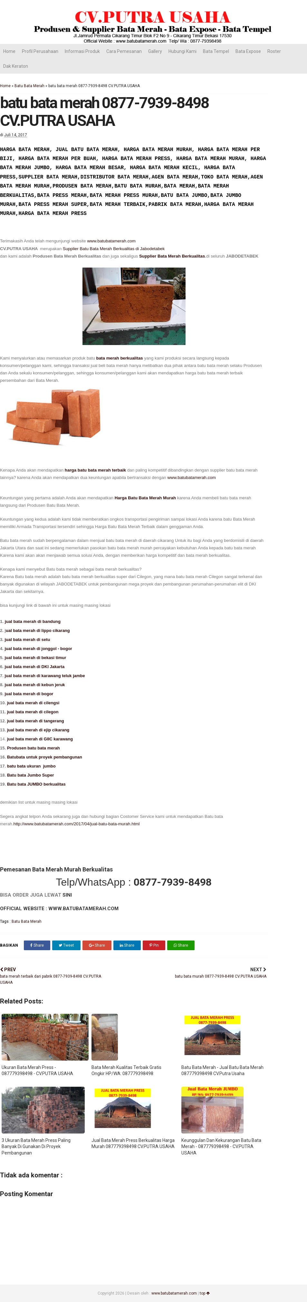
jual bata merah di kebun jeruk (35, 684)
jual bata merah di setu (28, 639)
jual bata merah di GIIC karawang (40, 739)
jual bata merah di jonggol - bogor (39, 648)
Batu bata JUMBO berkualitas (36, 784)
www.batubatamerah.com (111, 241)
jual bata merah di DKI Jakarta (35, 666)
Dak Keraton (15, 66)
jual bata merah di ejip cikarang (38, 729)
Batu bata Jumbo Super (30, 775)
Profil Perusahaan (40, 51)
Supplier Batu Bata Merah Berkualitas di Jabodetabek (114, 248)
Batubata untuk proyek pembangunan (44, 757)
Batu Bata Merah (29, 86)
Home (9, 51)
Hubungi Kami (182, 51)
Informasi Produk (82, 51)
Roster (274, 51)
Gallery (155, 51)
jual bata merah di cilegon (33, 711)
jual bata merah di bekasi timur (35, 657)
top (205, 1293)
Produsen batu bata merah (33, 748)
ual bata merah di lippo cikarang (38, 630)
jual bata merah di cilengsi (33, 702)
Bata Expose (248, 51)
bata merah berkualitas (119, 358)
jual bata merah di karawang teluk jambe (45, 675)
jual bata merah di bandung (33, 621)
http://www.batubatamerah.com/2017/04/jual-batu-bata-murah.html (76, 823)
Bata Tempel (216, 51)
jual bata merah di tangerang (35, 720)
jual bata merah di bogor (28, 693)
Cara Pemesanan (124, 51)
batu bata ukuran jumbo (31, 766)
